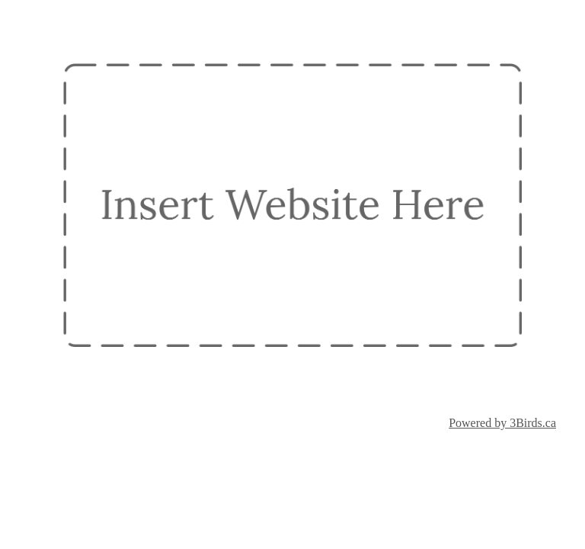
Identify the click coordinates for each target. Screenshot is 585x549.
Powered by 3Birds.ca (502, 422)
